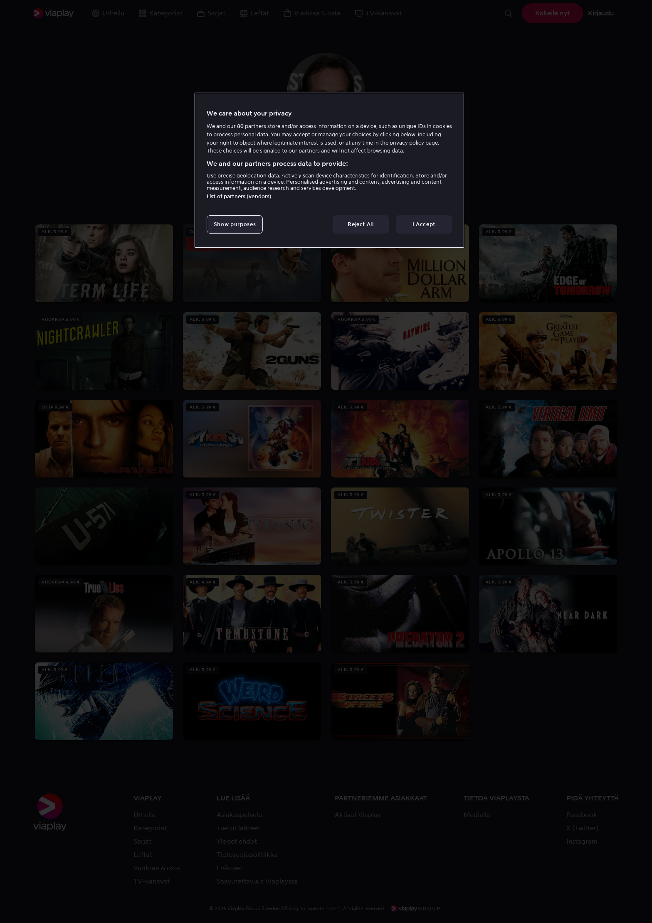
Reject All (361, 224)
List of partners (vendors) (239, 196)
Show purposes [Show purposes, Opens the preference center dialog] (235, 224)
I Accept (423, 224)
